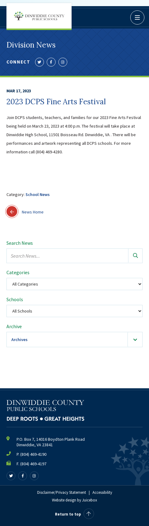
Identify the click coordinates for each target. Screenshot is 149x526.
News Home (25, 211)
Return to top (74, 514)
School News (37, 194)
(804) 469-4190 (33, 454)
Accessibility (102, 492)
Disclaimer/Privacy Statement (61, 492)
